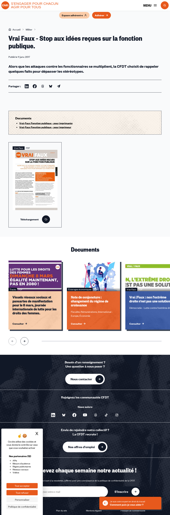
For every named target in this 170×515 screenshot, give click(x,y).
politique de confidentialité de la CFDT (117, 480)
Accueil (14, 29)
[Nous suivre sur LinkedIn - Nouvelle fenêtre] (53, 415)
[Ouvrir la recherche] (165, 5)
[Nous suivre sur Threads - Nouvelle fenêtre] (96, 415)
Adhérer (101, 15)
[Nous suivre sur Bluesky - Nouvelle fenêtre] (64, 415)
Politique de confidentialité (133, 510)
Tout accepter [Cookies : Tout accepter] (22, 485)
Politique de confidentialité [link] (22, 506)
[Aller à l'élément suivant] (24, 341)
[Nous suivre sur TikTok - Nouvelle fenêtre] (106, 415)
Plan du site (61, 510)
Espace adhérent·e (74, 15)
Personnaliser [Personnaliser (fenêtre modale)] (22, 499)
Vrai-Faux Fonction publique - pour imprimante (46, 123)
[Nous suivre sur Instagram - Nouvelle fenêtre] (117, 415)
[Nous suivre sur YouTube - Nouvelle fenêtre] (85, 415)
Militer (29, 29)
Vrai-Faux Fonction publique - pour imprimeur (45, 127)
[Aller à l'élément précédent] (12, 341)
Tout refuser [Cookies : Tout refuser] (22, 492)
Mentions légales (94, 510)
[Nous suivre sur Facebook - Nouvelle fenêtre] (74, 415)
